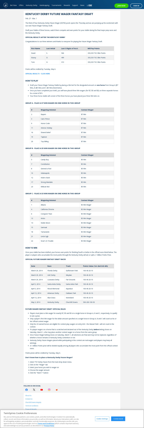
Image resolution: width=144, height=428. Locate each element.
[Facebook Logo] (26, 390)
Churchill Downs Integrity (33, 402)
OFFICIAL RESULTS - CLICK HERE (37, 74)
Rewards (67, 5)
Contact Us (28, 399)
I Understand (118, 419)
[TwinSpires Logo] (4, 4)
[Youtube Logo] (41, 390)
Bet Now (13, 5)
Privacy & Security (31, 409)
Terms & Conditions (31, 406)
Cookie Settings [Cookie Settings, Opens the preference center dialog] (102, 419)
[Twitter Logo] (34, 390)
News (82, 5)
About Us (28, 396)
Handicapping (44, 5)
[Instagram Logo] (49, 390)
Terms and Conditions (46, 423)
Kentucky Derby (31, 5)
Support (75, 5)
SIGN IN (136, 6)
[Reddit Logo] (57, 390)
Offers (21, 5)
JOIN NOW (121, 6)
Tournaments (56, 5)
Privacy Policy (49, 426)
